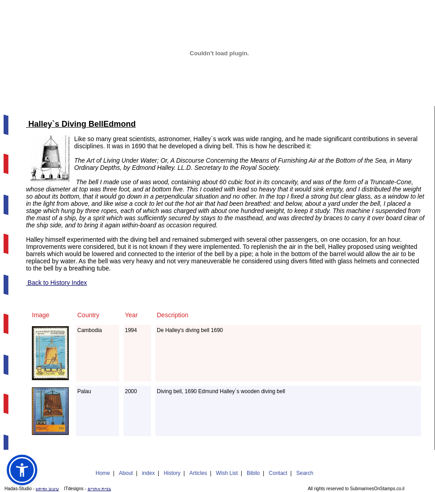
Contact (278, 473)
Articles (198, 473)
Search (304, 473)
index (148, 473)
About (126, 473)
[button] (22, 470)
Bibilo (253, 473)
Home (103, 473)
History (172, 473)
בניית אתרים (99, 488)
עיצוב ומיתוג (47, 488)
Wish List (227, 473)
